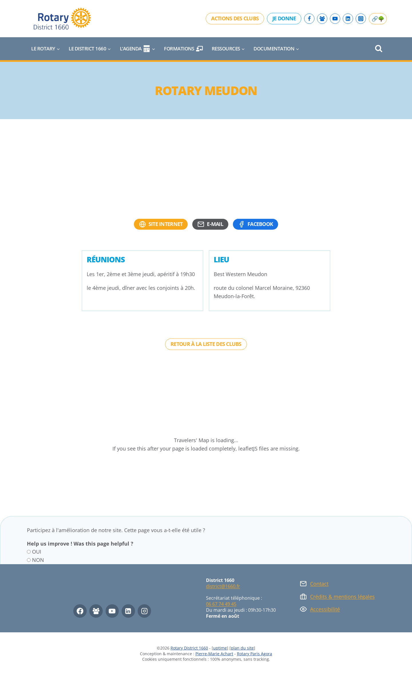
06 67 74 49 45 (221, 604)
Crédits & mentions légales (342, 596)
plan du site (242, 648)
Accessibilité (325, 609)
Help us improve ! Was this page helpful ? (80, 543)
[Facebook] (309, 18)
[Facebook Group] (322, 18)
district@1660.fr (223, 586)
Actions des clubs (235, 18)
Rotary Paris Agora (254, 653)
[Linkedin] (348, 18)
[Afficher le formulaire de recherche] (378, 48)
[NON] (29, 560)
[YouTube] (335, 18)
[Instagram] (361, 18)
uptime (220, 648)
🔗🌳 (378, 18)
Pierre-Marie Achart (214, 653)
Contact (319, 583)
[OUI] (29, 552)
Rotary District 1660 (189, 648)
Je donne (284, 18)
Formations (183, 48)
